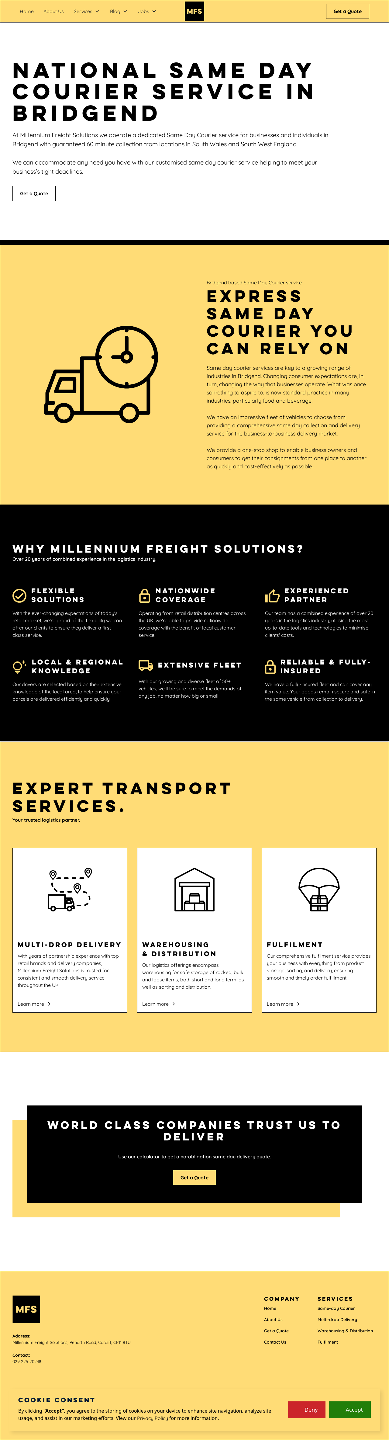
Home (27, 11)
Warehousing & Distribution (345, 1331)
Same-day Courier (336, 1308)
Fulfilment (328, 1342)
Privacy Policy (152, 1418)
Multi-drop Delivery (337, 1319)
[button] (87, 11)
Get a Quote (348, 11)
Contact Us (275, 1342)
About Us (53, 11)
